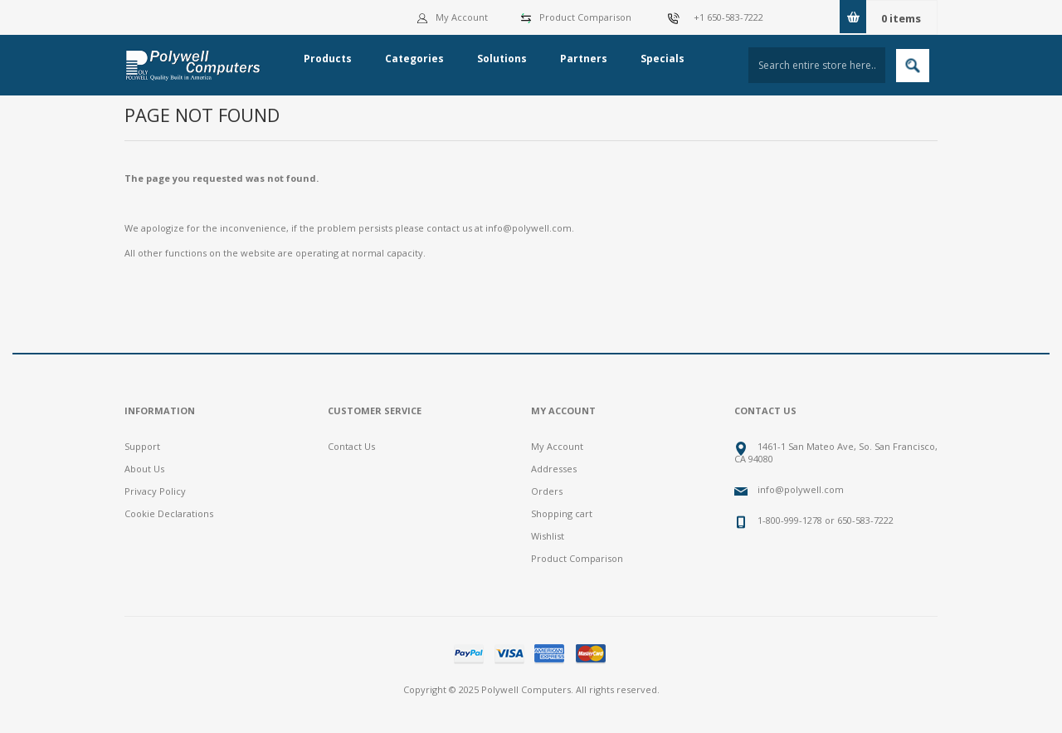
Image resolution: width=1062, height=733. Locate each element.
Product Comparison (585, 17)
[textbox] (816, 65)
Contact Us (351, 446)
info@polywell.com (528, 228)
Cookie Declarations (168, 513)
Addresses (554, 468)
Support (142, 446)
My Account (452, 17)
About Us (144, 468)
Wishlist (547, 536)
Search (912, 65)
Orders (547, 491)
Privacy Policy (155, 491)
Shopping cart (561, 513)
